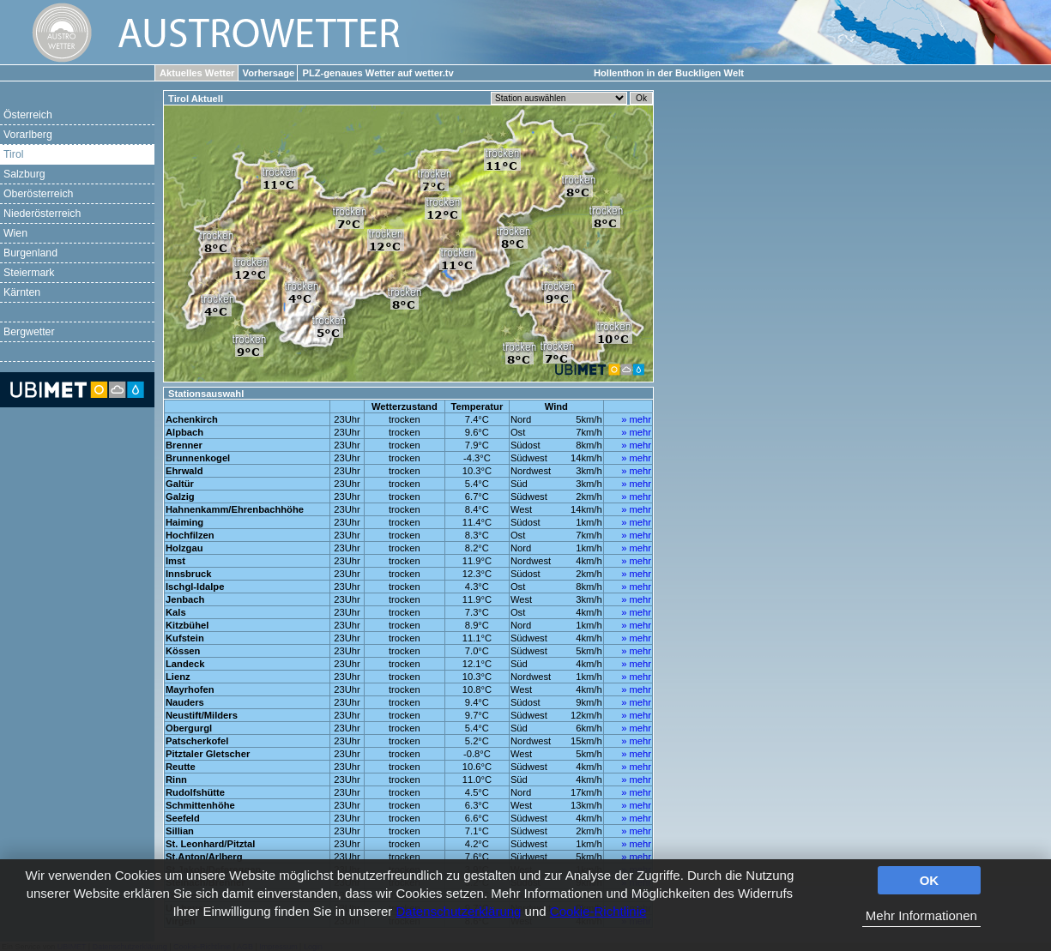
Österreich (27, 115)
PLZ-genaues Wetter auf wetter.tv (377, 73)
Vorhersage (269, 73)
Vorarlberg (27, 135)
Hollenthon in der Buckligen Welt (669, 73)
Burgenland (30, 253)
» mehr (636, 419)
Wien (15, 233)
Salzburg (24, 174)
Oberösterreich (38, 194)
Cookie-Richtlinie (598, 911)
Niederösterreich (42, 214)
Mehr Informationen (921, 915)
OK (929, 880)
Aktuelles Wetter (197, 73)
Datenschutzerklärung (459, 911)
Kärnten (21, 292)
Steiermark (29, 273)
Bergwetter (29, 332)
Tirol (13, 154)
